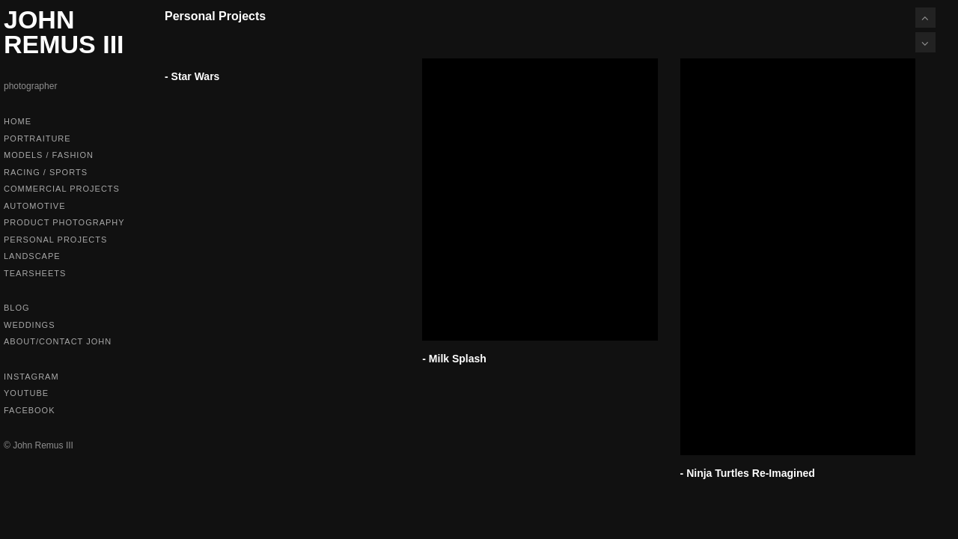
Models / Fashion (49, 154)
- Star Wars (192, 76)
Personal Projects (55, 239)
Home (17, 121)
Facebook (29, 410)
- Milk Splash (454, 359)
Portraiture (37, 138)
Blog (17, 307)
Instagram (31, 376)
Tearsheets (35, 273)
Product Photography (64, 222)
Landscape (32, 256)
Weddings (29, 324)
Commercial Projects (62, 188)
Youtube (26, 393)
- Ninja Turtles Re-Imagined (747, 473)
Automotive (35, 205)
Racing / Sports (46, 172)
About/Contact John (58, 341)
